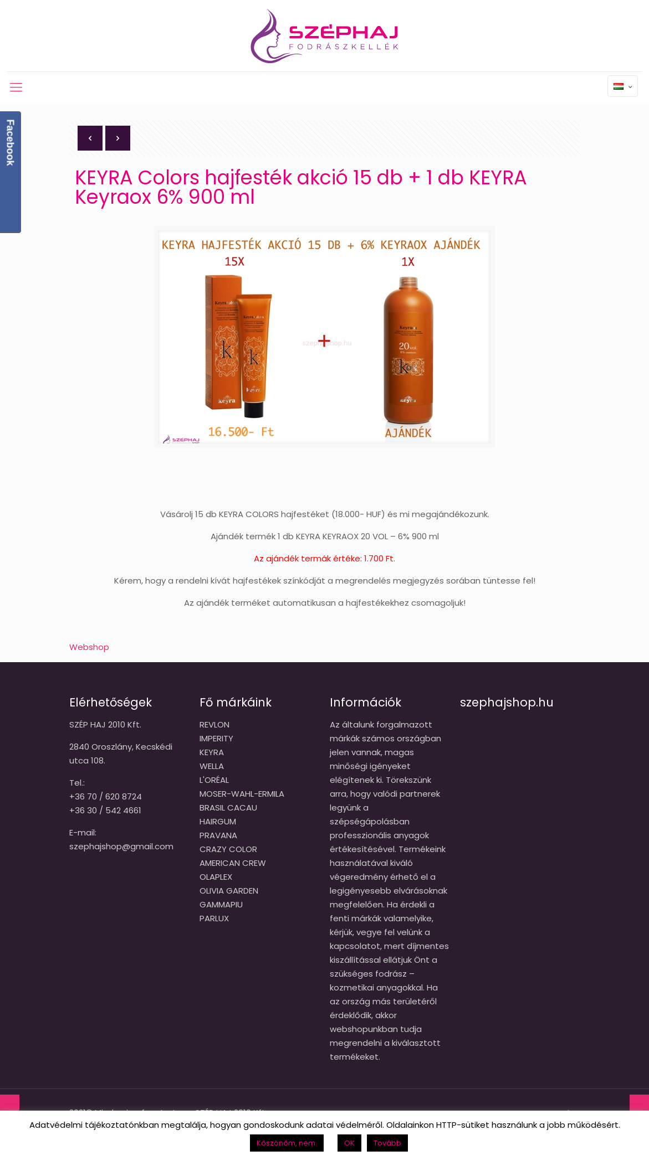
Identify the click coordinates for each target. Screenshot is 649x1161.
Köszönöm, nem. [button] (287, 1143)
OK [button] (349, 1143)
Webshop (89, 647)
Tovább (387, 1143)
